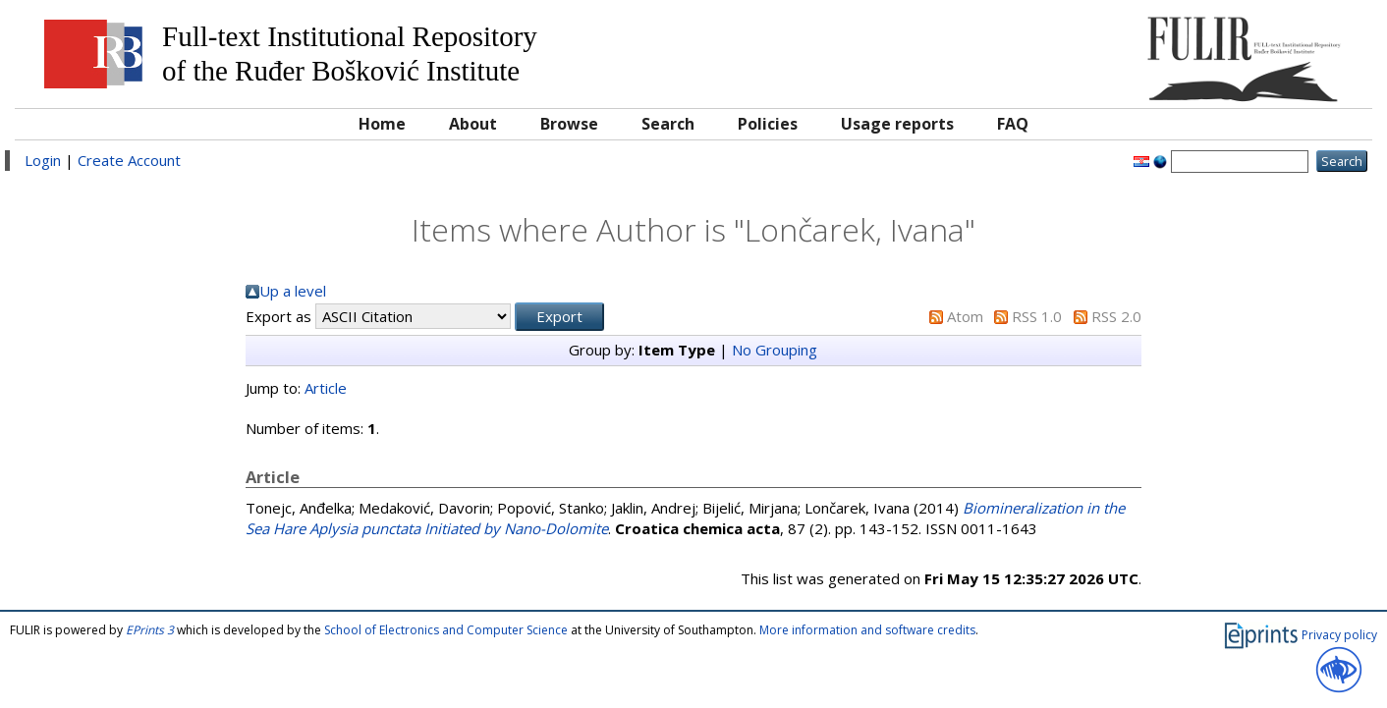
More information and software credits (867, 630)
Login (43, 160)
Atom (965, 316)
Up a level (292, 290)
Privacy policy (1339, 634)
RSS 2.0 (1116, 316)
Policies (768, 124)
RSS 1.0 (1037, 316)
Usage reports (897, 124)
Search (667, 124)
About (473, 124)
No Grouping (774, 349)
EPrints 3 (150, 630)
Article (326, 388)
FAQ (1012, 124)
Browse (569, 124)
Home (382, 124)
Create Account (129, 160)
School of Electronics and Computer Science (446, 630)
